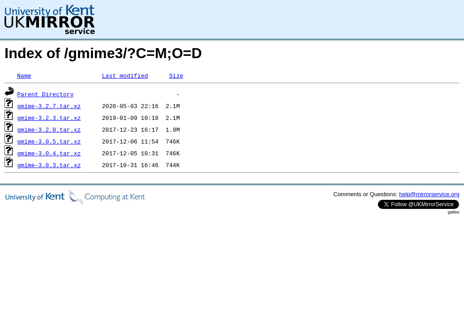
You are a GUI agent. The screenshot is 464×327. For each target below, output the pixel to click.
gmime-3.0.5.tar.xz (49, 141)
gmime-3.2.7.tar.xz (49, 106)
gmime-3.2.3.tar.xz (49, 118)
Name (24, 75)
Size (176, 75)
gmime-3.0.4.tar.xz (49, 153)
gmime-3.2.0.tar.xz (49, 129)
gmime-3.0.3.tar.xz (49, 165)
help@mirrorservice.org (429, 194)
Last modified (125, 75)
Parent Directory (45, 94)
